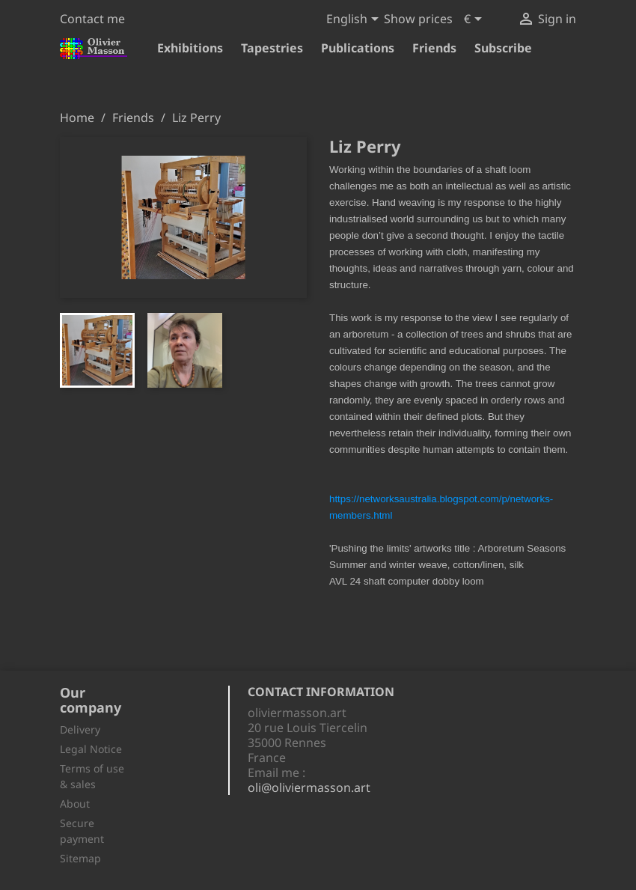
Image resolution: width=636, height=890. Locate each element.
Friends (434, 48)
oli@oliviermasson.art (309, 787)
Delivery (80, 729)
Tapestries (272, 48)
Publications (357, 48)
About (75, 803)
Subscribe (503, 48)
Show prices (418, 18)
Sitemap (80, 858)
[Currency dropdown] (475, 20)
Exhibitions (190, 48)
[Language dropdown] (355, 20)
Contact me (92, 18)
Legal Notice (91, 749)
